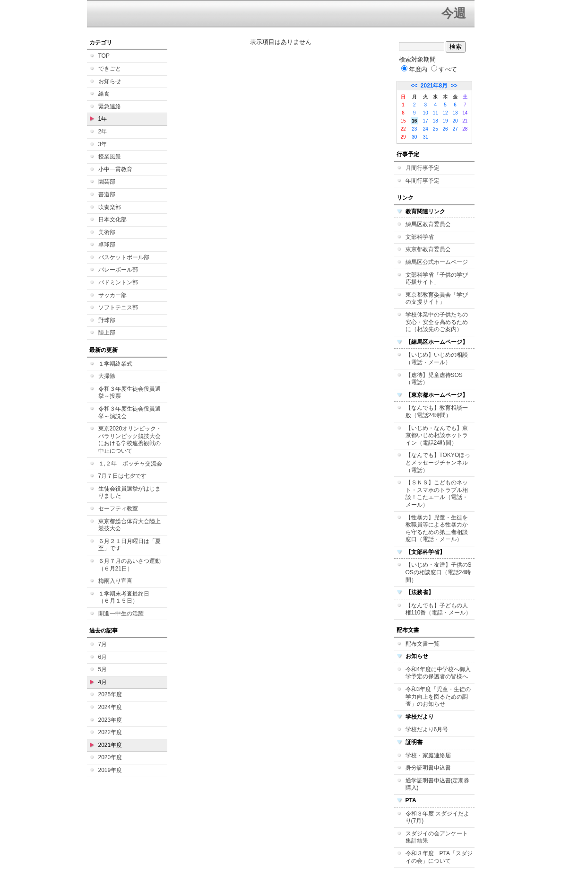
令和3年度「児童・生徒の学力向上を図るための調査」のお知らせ (438, 696)
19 (445, 120)
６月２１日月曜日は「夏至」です (129, 545)
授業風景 (109, 156)
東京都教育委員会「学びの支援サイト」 (437, 298)
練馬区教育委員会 (428, 224)
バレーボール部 (118, 269)
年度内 (414, 69)
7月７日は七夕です (122, 476)
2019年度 (110, 770)
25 (435, 129)
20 (454, 120)
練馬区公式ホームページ (437, 262)
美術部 (106, 232)
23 (414, 129)
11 (435, 112)
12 (445, 112)
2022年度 (110, 732)
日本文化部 (112, 219)
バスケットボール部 (123, 257)
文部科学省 (420, 237)
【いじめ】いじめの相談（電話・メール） (437, 358)
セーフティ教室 (118, 508)
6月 (102, 657)
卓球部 (106, 244)
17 (425, 120)
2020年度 (110, 757)
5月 (102, 669)
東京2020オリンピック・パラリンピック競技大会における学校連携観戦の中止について (130, 439)
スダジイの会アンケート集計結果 (437, 837)
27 (454, 129)
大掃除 (106, 376)
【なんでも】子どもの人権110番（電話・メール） (439, 609)
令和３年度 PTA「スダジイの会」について (439, 857)
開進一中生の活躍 (121, 613)
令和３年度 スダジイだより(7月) (437, 817)
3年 (102, 144)
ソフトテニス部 (118, 307)
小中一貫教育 (115, 169)
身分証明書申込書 (428, 767)
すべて (444, 69)
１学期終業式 (115, 363)
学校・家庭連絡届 (428, 755)
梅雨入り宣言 (115, 581)
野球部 (106, 320)
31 (425, 137)
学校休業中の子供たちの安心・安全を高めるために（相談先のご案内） (437, 322)
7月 (102, 644)
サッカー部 (112, 295)
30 (414, 137)
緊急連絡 (109, 106)
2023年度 (110, 720)
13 (454, 112)
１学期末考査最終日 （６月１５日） (126, 597)
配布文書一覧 (423, 643)
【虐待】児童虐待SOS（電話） (434, 379)
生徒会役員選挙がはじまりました (129, 492)
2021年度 (110, 745)
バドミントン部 (118, 282)
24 (425, 129)
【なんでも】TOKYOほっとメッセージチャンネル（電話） (438, 462)
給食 (104, 93)
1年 (102, 118)
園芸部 (106, 181)
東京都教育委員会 (428, 249)
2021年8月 (434, 85)
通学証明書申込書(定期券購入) (438, 784)
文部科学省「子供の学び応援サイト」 (437, 279)
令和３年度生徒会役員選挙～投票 (129, 393)
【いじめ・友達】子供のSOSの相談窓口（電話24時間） (439, 572)
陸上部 (106, 332)
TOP (104, 56)
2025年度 (110, 694)
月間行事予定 (423, 168)
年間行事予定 (423, 180)
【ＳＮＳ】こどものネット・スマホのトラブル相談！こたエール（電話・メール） (437, 493)
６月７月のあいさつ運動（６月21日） (129, 565)
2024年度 (110, 707)
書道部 (106, 194)
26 (445, 129)
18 (435, 120)
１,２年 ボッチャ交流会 (130, 463)
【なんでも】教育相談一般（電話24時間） (437, 411)
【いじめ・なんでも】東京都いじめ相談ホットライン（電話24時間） (437, 435)
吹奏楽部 (109, 207)
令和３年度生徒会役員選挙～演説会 (129, 412)
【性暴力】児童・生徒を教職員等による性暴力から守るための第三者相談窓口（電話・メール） (437, 528)
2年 (102, 131)
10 (425, 112)
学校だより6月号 (427, 729)
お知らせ (109, 81)
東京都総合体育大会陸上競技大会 (129, 525)
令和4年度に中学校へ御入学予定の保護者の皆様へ (438, 673)
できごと (109, 68)
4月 (102, 682)
